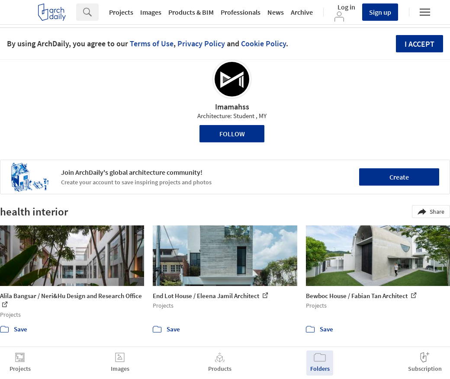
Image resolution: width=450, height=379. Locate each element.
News (275, 12)
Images (150, 12)
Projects (121, 12)
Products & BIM (191, 12)
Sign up (380, 12)
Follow (232, 133)
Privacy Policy (201, 43)
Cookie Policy (263, 43)
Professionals (240, 12)
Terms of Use (152, 43)
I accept (419, 44)
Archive (302, 12)
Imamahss (232, 107)
